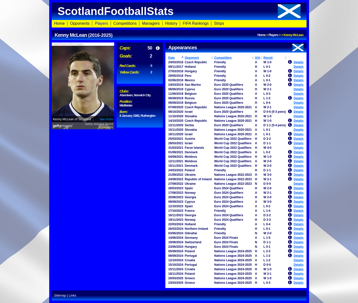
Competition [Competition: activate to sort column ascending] (223, 58)
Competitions (125, 23)
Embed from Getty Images (68, 44)
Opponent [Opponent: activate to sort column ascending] (192, 58)
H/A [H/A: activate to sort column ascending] (257, 58)
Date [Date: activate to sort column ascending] (171, 58)
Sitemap (60, 295)
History (171, 23)
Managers (151, 23)
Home (59, 23)
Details (299, 62)
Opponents (79, 23)
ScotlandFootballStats (179, 11)
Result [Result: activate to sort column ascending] (268, 58)
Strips (219, 23)
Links (72, 295)
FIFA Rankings (196, 23)
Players (101, 23)
